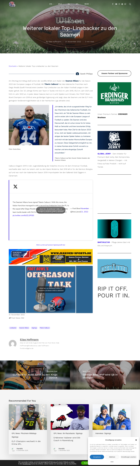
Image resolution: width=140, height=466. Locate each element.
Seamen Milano (65, 21)
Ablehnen (112, 457)
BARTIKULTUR (104, 242)
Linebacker (13, 328)
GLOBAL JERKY (104, 154)
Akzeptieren (97, 457)
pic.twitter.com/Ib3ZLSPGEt (23, 215)
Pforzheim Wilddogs (28, 433)
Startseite (13, 66)
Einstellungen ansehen (128, 457)
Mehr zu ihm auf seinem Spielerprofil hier (50, 245)
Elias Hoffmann (55, 42)
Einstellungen (25, 464)
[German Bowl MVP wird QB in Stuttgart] (105, 375)
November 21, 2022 (85, 210)
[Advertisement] (114, 194)
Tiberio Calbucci (44, 328)
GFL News (16, 433)
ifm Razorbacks (69, 433)
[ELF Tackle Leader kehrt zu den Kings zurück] (35, 375)
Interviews (99, 433)
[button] (136, 440)
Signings (77, 21)
